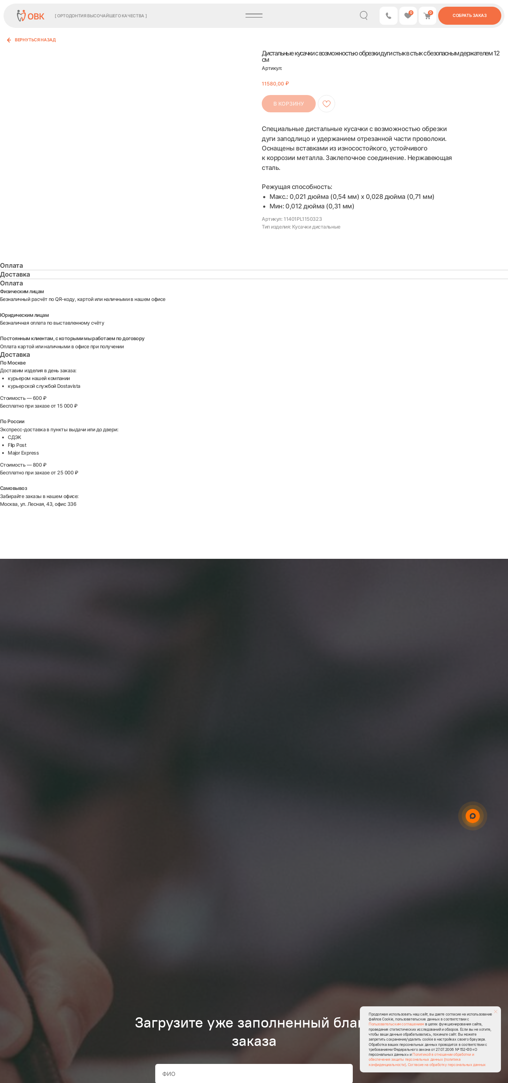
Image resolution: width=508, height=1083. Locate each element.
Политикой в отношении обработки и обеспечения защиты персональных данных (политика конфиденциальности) (421, 1059)
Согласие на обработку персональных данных (447, 1064)
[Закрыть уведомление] (495, 1011)
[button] (388, 15)
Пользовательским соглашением (396, 1024)
